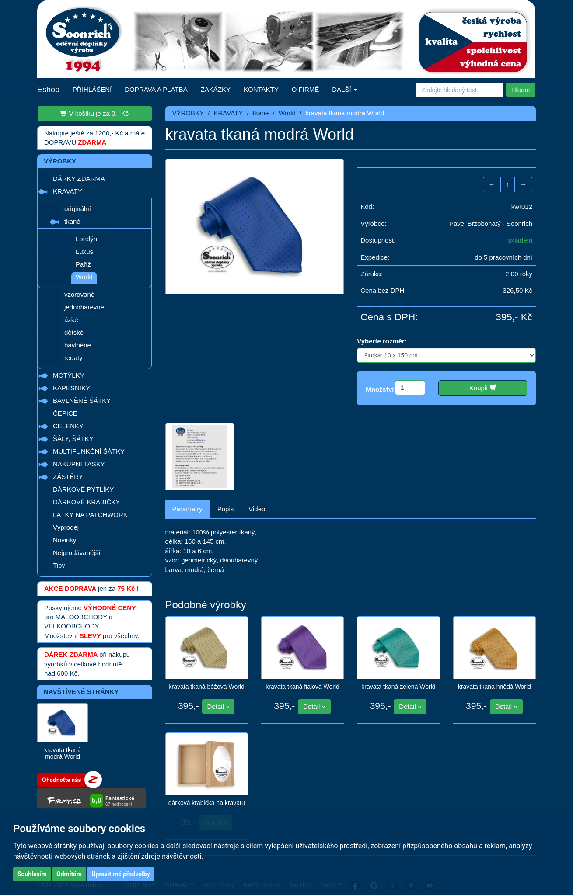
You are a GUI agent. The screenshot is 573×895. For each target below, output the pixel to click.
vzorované (79, 294)
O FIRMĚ (305, 89)
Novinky (64, 540)
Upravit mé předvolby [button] (120, 874)
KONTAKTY (261, 89)
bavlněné (77, 345)
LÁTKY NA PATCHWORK (90, 514)
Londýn (86, 239)
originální (77, 208)
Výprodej (66, 527)
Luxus (84, 251)
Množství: (381, 389)
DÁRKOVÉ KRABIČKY (86, 502)
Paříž (83, 264)
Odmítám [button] (69, 874)
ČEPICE (65, 413)
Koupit (482, 388)
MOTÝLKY (68, 375)
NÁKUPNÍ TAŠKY (79, 464)
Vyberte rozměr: (382, 341)
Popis (225, 501)
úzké (71, 319)
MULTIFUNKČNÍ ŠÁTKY (89, 451)
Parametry (187, 501)
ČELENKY (68, 426)
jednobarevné (84, 307)
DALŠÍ (344, 89)
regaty (73, 357)
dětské (74, 332)
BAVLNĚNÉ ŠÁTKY (82, 400)
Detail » (218, 698)
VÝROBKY (188, 113)
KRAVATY (67, 191)
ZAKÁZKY (216, 89)
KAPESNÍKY (71, 388)
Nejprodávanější (76, 552)
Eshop (48, 89)
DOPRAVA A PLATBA (156, 89)
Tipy (59, 565)
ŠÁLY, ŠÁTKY (73, 438)
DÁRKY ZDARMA (79, 178)
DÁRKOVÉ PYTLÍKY (83, 489)
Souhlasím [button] (32, 874)
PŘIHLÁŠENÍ (92, 89)
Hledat (520, 90)
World (84, 277)
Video (256, 501)
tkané (72, 221)
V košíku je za (94, 113)
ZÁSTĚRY (68, 476)
